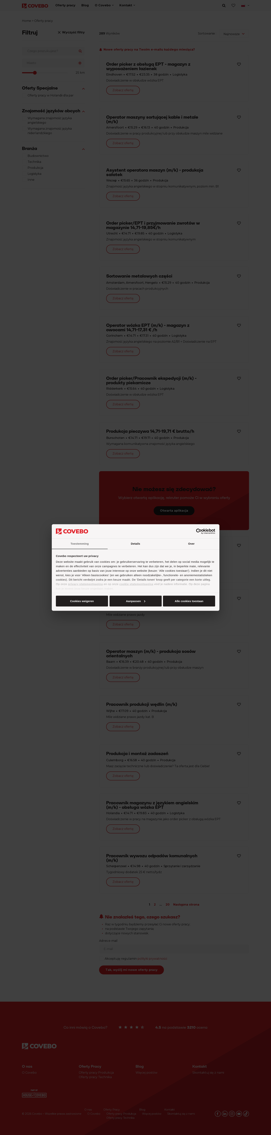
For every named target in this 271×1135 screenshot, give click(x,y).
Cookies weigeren (188, 600)
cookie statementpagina (136, 584)
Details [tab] (135, 543)
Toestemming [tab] (80, 543)
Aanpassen (135, 600)
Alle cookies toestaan (81, 600)
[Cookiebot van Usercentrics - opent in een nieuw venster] (199, 531)
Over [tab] (191, 543)
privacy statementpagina (85, 584)
